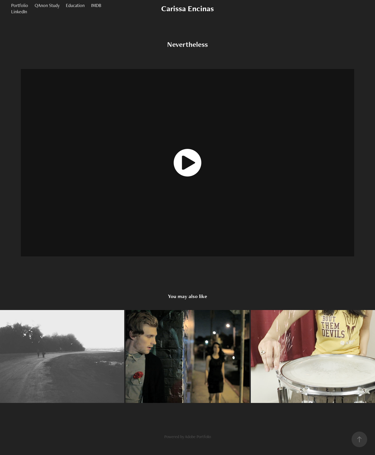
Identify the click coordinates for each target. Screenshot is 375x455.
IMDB (96, 5)
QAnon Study (47, 5)
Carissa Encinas (187, 8)
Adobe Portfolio (198, 436)
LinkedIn (19, 12)
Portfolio (19, 5)
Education (75, 5)
